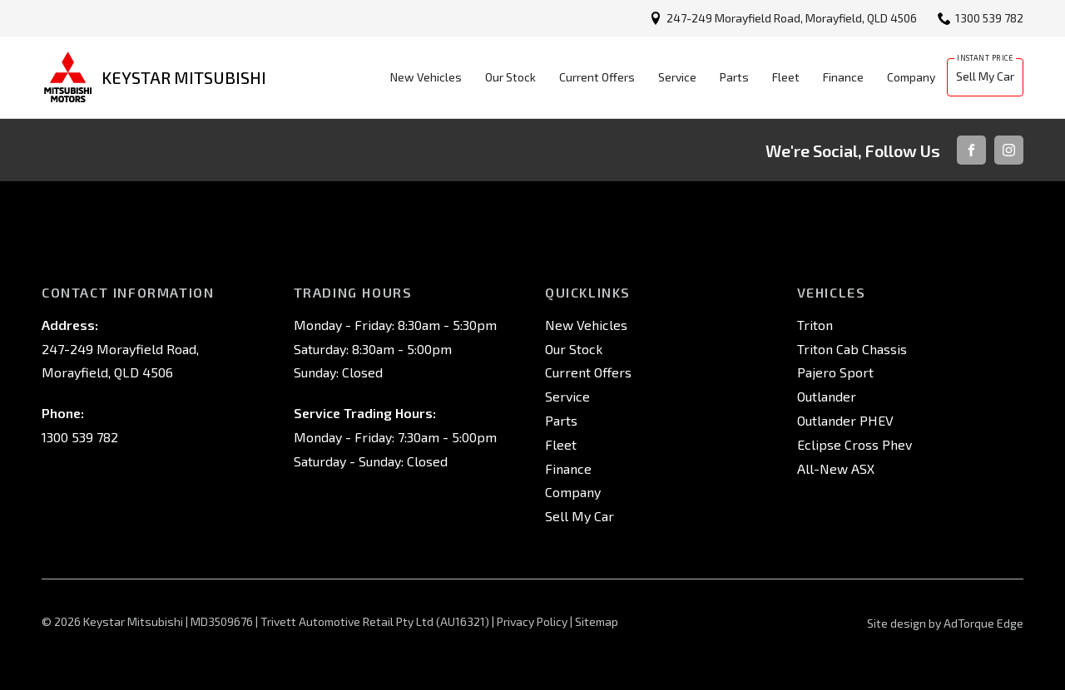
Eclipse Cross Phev (854, 444)
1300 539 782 (989, 18)
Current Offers (597, 77)
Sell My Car (985, 76)
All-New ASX (835, 468)
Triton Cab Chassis (852, 349)
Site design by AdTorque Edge (945, 623)
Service (677, 77)
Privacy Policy (532, 621)
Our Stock (510, 77)
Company (911, 77)
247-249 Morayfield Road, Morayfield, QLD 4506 (791, 18)
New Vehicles (426, 77)
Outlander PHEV (845, 420)
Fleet (786, 77)
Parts (734, 77)
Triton (815, 325)
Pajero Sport (835, 372)
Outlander (826, 396)
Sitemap (596, 621)
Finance (843, 77)
